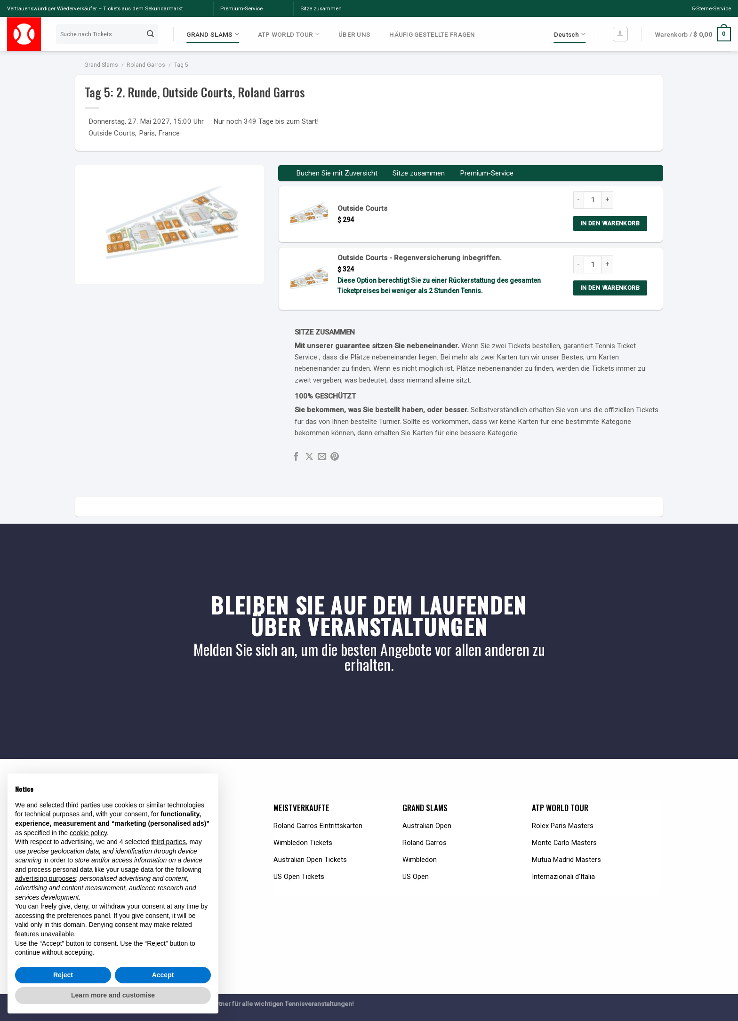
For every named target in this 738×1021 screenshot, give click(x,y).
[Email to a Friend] (322, 457)
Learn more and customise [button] (113, 995)
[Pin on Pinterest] (334, 457)
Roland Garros (146, 65)
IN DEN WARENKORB (610, 223)
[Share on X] (309, 457)
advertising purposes (45, 878)
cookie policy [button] (88, 833)
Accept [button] (163, 975)
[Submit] (150, 33)
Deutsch (570, 34)
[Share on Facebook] (296, 457)
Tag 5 (181, 65)
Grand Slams (101, 65)
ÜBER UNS (354, 34)
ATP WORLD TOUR (289, 34)
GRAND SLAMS (212, 34)
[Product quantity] (593, 200)
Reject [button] (63, 975)
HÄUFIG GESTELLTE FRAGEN (432, 34)
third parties (168, 842)
